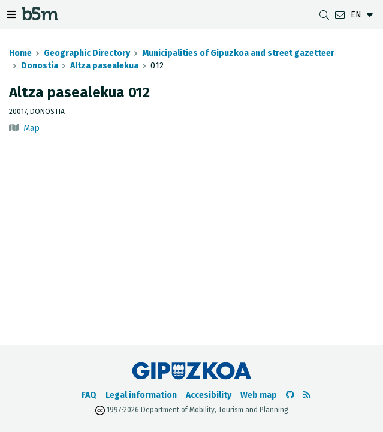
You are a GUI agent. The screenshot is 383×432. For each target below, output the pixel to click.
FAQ (89, 395)
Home (20, 53)
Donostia (39, 66)
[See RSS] (306, 395)
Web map (258, 395)
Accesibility (208, 395)
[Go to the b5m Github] (290, 395)
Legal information (141, 395)
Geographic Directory (87, 53)
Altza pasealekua (104, 66)
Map (31, 128)
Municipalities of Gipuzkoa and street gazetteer (238, 53)
